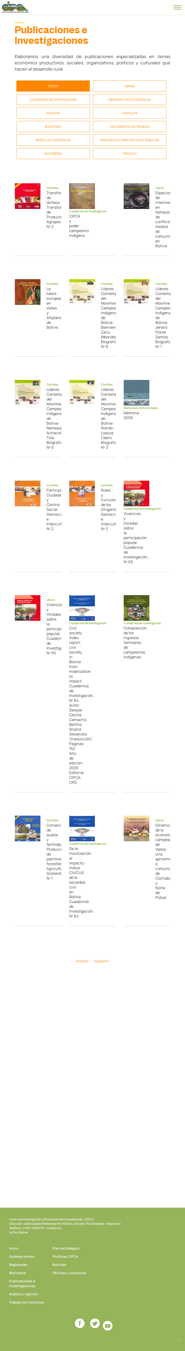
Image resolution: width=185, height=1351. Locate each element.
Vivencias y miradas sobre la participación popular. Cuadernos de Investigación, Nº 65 (129, 537)
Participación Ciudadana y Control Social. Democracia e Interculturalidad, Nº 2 (52, 509)
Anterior (82, 961)
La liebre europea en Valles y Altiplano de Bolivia (52, 308)
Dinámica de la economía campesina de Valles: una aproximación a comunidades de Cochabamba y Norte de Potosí (160, 861)
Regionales (18, 1264)
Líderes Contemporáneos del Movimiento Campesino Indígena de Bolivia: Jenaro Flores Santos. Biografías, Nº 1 (160, 317)
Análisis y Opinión (24, 1294)
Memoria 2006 (129, 415)
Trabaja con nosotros (26, 1302)
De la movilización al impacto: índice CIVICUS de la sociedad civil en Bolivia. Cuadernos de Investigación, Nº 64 (74, 882)
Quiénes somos (21, 1256)
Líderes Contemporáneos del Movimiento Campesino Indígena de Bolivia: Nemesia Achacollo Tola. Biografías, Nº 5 (52, 418)
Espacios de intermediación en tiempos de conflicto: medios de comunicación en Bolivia (160, 219)
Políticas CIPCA (65, 1256)
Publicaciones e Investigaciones (22, 1283)
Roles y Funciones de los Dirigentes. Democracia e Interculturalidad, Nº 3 (106, 509)
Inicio (13, 1248)
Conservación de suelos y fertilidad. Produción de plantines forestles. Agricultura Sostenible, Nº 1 (52, 852)
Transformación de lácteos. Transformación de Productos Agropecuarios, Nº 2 (52, 209)
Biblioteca (17, 1273)
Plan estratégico (66, 1248)
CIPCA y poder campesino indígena (74, 226)
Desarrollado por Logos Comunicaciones (179, 1340)
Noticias (59, 1264)
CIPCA (15, 7)
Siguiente (101, 961)
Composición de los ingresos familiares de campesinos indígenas (129, 642)
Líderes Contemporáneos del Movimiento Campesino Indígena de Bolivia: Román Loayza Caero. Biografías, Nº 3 (106, 418)
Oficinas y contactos (69, 1273)
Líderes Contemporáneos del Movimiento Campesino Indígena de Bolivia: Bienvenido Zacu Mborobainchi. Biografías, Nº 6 (106, 317)
